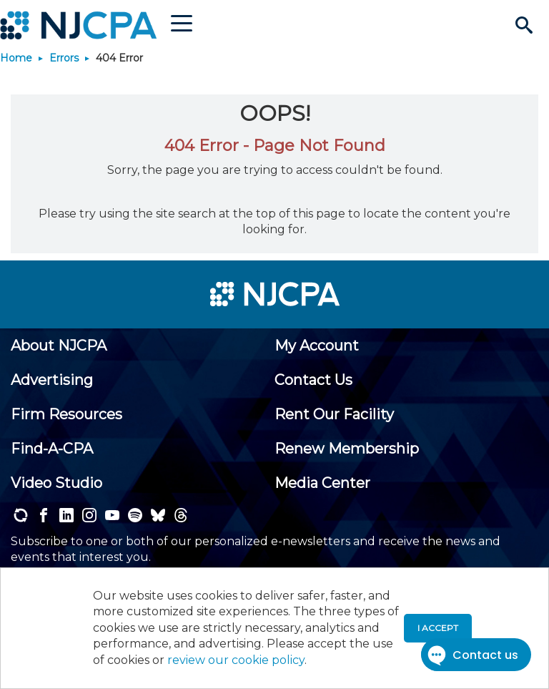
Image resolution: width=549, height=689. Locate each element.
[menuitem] (59, 345)
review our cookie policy (236, 660)
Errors (64, 58)
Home (16, 58)
